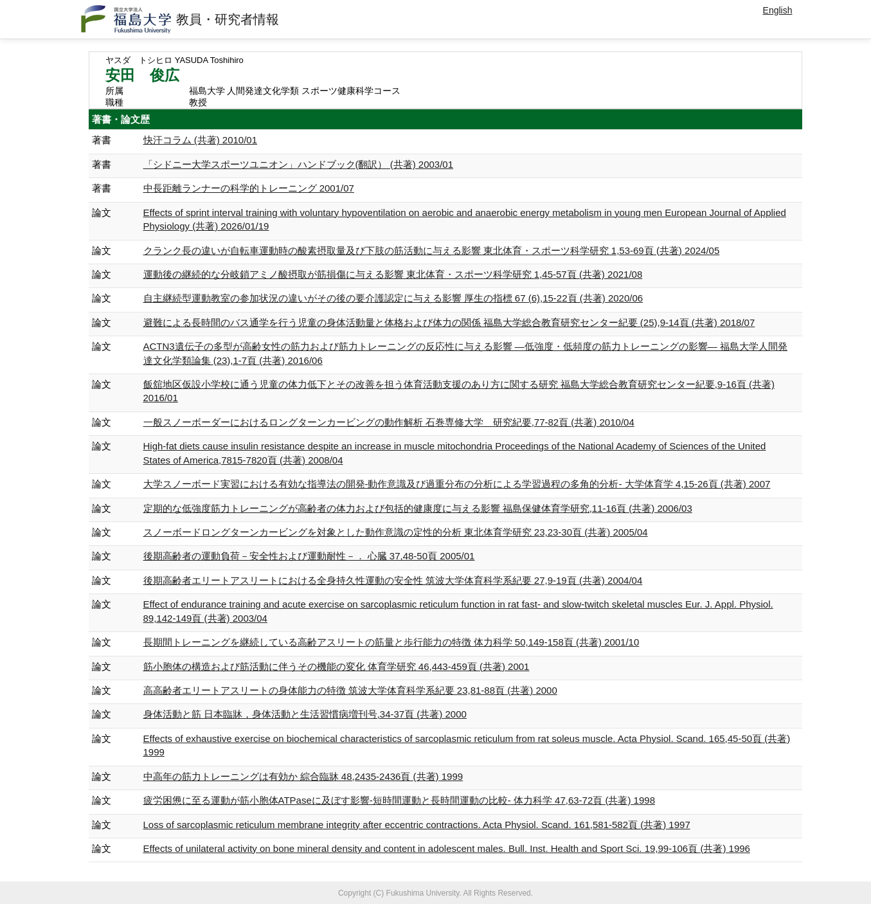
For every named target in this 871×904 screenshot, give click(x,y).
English (778, 10)
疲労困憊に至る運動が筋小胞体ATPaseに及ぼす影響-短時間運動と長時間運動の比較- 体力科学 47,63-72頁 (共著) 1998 (399, 800)
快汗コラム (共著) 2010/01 (200, 139)
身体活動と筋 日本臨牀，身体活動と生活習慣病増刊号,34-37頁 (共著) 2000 (305, 714)
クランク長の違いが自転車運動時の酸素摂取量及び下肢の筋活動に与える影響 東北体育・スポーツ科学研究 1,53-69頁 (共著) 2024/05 (431, 250)
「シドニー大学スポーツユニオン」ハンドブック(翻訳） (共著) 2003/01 (298, 164)
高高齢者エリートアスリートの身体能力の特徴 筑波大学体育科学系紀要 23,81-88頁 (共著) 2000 (350, 690)
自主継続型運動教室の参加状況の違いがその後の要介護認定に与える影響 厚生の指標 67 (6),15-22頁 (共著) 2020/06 (393, 298)
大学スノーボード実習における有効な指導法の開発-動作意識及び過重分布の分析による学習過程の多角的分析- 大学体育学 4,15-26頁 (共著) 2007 (457, 483)
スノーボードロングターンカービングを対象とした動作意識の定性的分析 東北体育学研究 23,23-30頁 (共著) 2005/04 (395, 532)
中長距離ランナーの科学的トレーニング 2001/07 (248, 188)
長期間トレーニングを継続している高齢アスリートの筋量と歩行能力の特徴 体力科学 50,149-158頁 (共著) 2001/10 (391, 642)
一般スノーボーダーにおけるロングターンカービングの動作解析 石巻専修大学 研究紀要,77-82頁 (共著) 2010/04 (388, 422)
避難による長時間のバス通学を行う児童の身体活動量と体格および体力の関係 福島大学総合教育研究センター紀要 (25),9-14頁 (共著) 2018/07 (449, 322)
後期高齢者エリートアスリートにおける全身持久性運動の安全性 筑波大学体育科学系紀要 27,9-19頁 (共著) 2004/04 (393, 580)
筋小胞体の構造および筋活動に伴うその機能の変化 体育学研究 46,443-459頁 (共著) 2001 (336, 666)
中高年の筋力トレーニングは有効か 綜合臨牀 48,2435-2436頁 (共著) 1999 (303, 776)
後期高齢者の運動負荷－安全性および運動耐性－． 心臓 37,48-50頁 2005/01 (309, 555)
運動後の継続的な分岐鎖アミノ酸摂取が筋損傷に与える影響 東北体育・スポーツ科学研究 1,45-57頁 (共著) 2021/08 (393, 274)
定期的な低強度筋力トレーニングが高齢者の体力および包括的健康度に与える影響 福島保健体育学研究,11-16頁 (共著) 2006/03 (417, 508)
